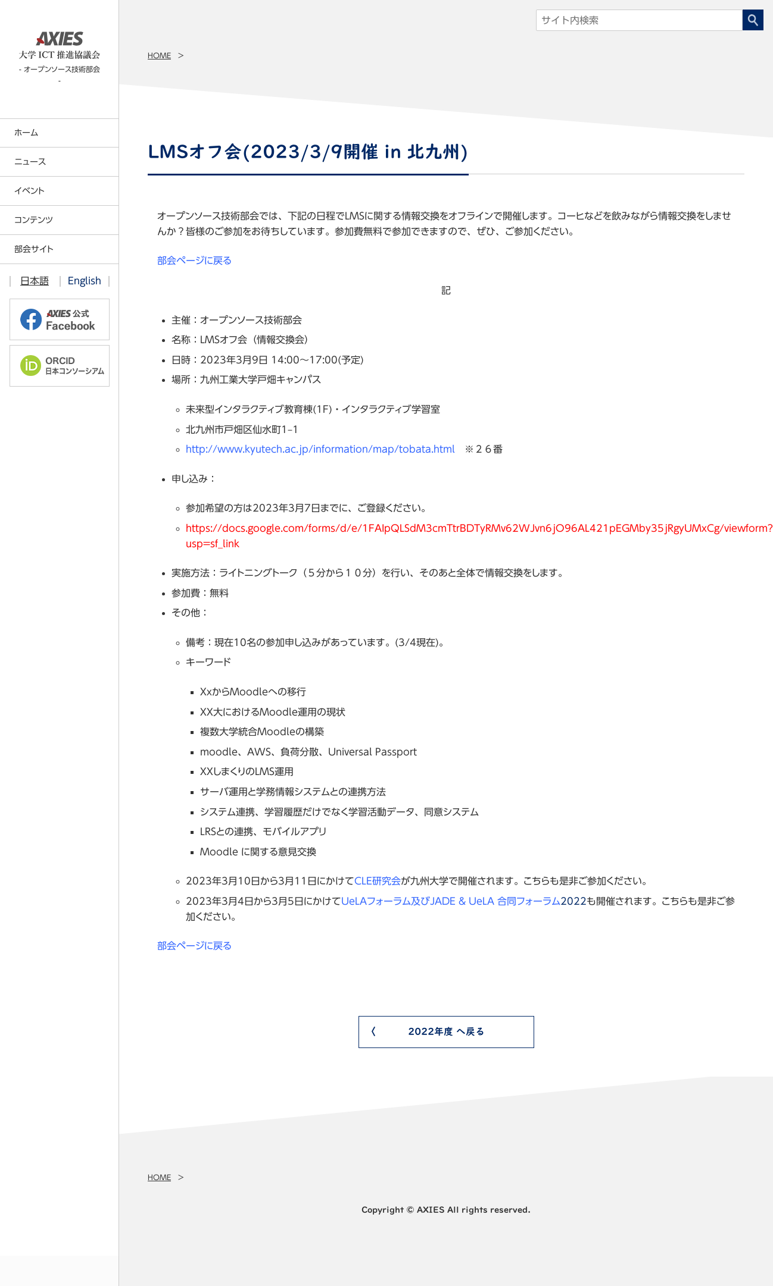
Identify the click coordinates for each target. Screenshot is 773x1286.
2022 (464, 901)
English (84, 281)
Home (159, 55)
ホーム (26, 132)
